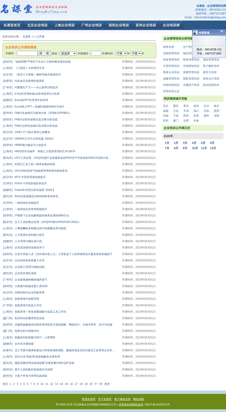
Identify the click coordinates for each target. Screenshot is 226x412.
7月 (167, 148)
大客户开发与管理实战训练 (25, 375)
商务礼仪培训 (171, 72)
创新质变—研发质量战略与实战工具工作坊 (34, 311)
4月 (194, 143)
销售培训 (168, 47)
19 (86, 384)
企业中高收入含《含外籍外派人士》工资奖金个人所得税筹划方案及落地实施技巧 (57, 254)
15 (66, 384)
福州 (206, 115)
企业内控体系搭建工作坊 (24, 260)
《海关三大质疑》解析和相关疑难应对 (32, 74)
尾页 (107, 384)
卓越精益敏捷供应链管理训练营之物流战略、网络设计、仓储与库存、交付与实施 (57, 324)
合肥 (186, 120)
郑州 (165, 120)
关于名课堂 (105, 399)
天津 (186, 110)
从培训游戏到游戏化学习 (24, 247)
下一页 (98, 384)
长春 (196, 120)
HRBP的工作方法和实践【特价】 (29, 138)
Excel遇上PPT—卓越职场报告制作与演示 (33, 106)
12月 (213, 148)
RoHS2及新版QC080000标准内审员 (30, 196)
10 (41, 384)
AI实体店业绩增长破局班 (23, 80)
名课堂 (27, 36)
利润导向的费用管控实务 (24, 318)
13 (56, 384)
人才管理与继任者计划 (22, 241)
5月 (203, 143)
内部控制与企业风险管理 (24, 292)
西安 (186, 115)
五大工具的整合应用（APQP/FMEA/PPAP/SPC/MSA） (42, 222)
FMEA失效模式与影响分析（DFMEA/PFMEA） (37, 113)
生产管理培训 (191, 47)
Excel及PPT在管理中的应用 (25, 100)
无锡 (165, 115)
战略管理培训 (171, 78)
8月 (176, 148)
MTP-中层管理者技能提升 (24, 177)
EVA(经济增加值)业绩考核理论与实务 (31, 93)
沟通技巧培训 (191, 85)
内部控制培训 (171, 85)
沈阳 (216, 115)
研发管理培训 (171, 59)
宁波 (176, 115)
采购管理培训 (171, 53)
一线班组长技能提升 (21, 202)
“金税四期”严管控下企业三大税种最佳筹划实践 (37, 61)
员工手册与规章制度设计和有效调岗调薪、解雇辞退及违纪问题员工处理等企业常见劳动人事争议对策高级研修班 (76, 350)
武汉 (165, 106)
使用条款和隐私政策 (131, 404)
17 (76, 384)
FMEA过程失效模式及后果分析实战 (30, 119)
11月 (204, 148)
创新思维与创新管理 (21, 298)
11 (46, 384)
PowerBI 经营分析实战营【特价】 (29, 190)
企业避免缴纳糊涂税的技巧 (25, 279)
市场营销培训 (191, 66)
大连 (176, 110)
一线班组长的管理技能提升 (25, 209)
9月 (185, 148)
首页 (5, 384)
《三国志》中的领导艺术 (24, 68)
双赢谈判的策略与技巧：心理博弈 (29, 337)
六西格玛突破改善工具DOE (25, 286)
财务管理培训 (191, 59)
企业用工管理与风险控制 (24, 267)
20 (90, 384)
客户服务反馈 (122, 399)
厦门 (176, 120)
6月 (212, 143)
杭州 (196, 106)
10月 (195, 148)
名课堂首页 (11, 25)
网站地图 (138, 399)
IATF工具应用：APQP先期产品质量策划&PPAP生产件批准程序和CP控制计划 (55, 157)
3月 (185, 143)
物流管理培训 (191, 53)
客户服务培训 (211, 66)
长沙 (206, 106)
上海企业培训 (64, 25)
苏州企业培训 (146, 25)
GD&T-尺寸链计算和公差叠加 (26, 132)
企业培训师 (171, 25)
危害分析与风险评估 (21, 330)
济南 (206, 110)
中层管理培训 (171, 66)
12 (51, 384)
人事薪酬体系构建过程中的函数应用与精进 (34, 228)
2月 (176, 143)
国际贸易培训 (191, 78)
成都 (165, 110)
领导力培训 (210, 72)
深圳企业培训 (118, 25)
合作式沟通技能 (18, 343)
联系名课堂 (89, 399)
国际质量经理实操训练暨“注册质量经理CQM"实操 (38, 363)
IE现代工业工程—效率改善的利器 (29, 164)
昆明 (216, 110)
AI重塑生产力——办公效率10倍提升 (30, 87)
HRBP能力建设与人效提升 (25, 145)
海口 (196, 110)
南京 (216, 106)
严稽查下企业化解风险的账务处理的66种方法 (36, 215)
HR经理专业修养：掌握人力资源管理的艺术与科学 (39, 151)
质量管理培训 (191, 72)
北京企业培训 (37, 25)
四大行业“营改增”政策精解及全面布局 (31, 356)
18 (81, 384)
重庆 (176, 106)
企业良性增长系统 (19, 273)
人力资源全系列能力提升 (24, 234)
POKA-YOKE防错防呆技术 (25, 183)
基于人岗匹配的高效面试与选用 (28, 369)
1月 (167, 143)
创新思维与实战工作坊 (22, 305)
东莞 (196, 115)
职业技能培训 (211, 85)
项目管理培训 (211, 59)
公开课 (40, 36)
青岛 (186, 106)
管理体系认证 (171, 91)
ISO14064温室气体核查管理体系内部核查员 (35, 170)
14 (61, 384)
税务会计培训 (211, 78)
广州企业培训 (91, 25)
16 (71, 384)
